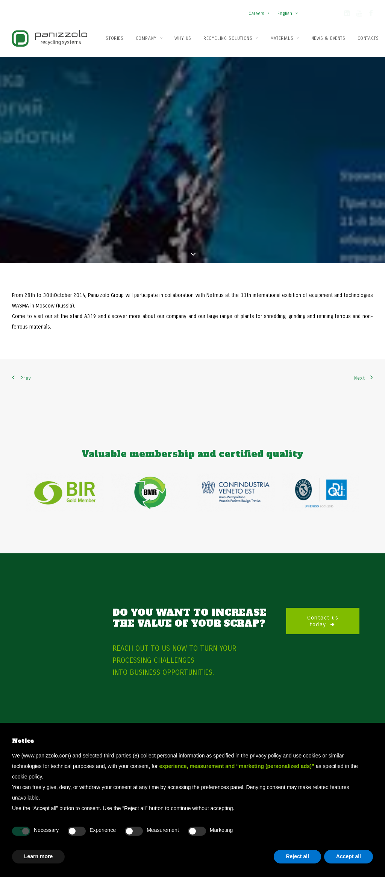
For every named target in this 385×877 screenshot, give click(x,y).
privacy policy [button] (265, 756)
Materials (284, 38)
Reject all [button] (297, 856)
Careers (259, 13)
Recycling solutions (230, 38)
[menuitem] (260, 10)
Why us (182, 38)
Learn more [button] (38, 856)
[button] (347, 14)
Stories (114, 38)
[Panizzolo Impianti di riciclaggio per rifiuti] (49, 38)
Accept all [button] (348, 856)
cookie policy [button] (27, 777)
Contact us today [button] (324, 591)
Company (149, 38)
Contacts (368, 38)
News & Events (328, 38)
